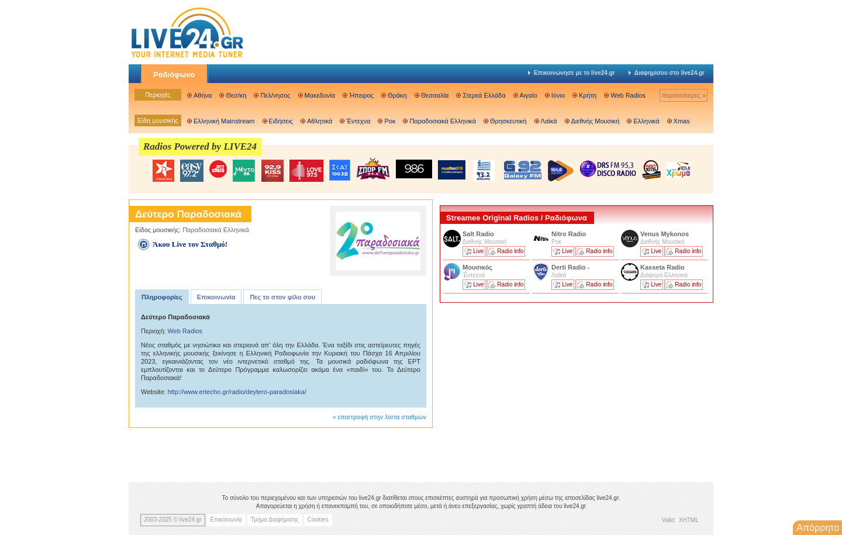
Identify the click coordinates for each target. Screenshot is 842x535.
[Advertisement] (527, 388)
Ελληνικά (646, 121)
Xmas (682, 121)
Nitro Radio (568, 233)
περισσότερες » (683, 95)
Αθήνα (203, 95)
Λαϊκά (549, 121)
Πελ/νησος (275, 95)
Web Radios (628, 95)
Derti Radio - (570, 267)
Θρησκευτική (508, 121)
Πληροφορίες (162, 297)
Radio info (510, 251)
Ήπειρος (361, 95)
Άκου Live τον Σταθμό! (190, 244)
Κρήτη (587, 95)
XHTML (689, 520)
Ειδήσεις (281, 121)
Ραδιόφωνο (174, 74)
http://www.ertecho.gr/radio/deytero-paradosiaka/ (237, 391)
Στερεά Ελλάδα (484, 95)
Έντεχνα (358, 121)
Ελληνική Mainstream (224, 121)
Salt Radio (479, 233)
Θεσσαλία (435, 95)
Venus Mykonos (665, 233)
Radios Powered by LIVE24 (200, 146)
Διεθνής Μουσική (595, 121)
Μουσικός (477, 267)
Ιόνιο (558, 95)
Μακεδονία (320, 95)
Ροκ (389, 121)
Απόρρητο (817, 528)
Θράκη (397, 95)
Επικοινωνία (216, 297)
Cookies (318, 519)
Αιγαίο (528, 95)
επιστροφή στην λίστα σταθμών (381, 417)
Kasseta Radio (663, 267)
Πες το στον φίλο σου (282, 297)
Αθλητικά (319, 121)
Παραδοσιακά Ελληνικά (442, 121)
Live (478, 251)
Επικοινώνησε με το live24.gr (571, 73)
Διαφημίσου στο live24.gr (667, 73)
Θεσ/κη (236, 95)
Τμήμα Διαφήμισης (275, 519)
